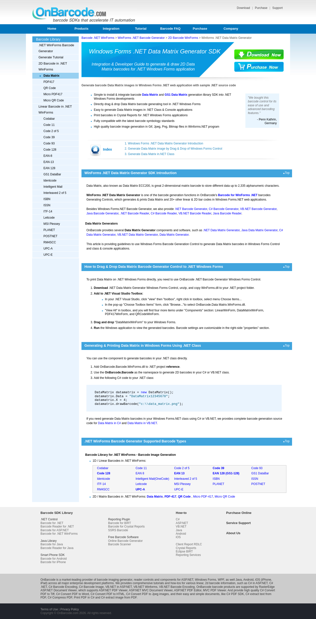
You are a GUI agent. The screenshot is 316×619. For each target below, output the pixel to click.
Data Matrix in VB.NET (142, 423)
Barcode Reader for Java (56, 548)
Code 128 (49, 149)
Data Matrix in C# (109, 423)
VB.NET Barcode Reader (194, 213)
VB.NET (181, 526)
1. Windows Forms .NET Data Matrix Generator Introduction (164, 143)
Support (277, 8)
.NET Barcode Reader (134, 213)
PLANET (49, 230)
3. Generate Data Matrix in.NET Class (149, 154)
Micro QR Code (53, 100)
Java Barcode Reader (227, 213)
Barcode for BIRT (119, 523)
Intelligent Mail (52, 186)
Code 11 (49, 125)
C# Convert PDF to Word (72, 594)
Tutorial (141, 28)
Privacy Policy (69, 609)
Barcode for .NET (51, 523)
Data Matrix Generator (174, 234)
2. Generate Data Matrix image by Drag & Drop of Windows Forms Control (173, 148)
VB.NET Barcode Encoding (177, 587)
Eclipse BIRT (184, 551)
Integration (111, 28)
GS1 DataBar (52, 174)
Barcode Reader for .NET (57, 526)
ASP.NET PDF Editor (187, 590)
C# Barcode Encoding (63, 587)
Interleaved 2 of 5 (54, 193)
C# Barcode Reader (164, 213)
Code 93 (49, 143)
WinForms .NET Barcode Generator (141, 38)
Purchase (261, 8)
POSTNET (50, 236)
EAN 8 (140, 473)
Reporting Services (188, 555)
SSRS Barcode (118, 530)
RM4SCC (49, 242)
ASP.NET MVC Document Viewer (151, 590)
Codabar (49, 118)
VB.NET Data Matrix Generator (137, 234)
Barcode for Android (53, 558)
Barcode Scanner (119, 544)
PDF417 (48, 82)
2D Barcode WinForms (183, 38)
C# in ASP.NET (258, 583)
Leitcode (49, 217)
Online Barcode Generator (125, 541)
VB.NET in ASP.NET (118, 587)
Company (230, 28)
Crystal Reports (186, 548)
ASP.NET (182, 523)
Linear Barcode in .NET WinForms (55, 109)
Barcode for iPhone (53, 562)
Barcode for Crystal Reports (126, 526)
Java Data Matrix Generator (259, 230)
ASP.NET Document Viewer (58, 590)
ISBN (46, 199)
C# (177, 519)
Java (179, 530)
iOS (178, 537)
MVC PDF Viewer (214, 590)
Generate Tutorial (51, 57)
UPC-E (48, 254)
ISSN (46, 205)
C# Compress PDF (60, 597)
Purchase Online (239, 513)
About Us (233, 533)
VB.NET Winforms (145, 587)
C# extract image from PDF (119, 597)
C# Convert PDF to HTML (107, 594)
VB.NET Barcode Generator (258, 209)
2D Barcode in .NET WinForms (53, 66)
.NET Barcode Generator (191, 209)
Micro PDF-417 (203, 496)
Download (244, 8)
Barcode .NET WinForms (97, 38)
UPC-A (48, 248)
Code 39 (49, 137)
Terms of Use (49, 609)
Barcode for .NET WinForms (59, 533)
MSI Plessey (51, 224)
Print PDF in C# (84, 597)
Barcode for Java (51, 544)
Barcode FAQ (170, 28)
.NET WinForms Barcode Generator (56, 48)
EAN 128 (49, 168)
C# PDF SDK (235, 594)
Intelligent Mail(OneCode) (152, 479)
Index (107, 149)
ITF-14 (47, 211)
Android (181, 533)
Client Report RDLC (189, 544)
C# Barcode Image (91, 587)
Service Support (238, 523)
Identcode (50, 180)
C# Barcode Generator (223, 209)
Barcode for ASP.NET (54, 530)
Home (51, 28)
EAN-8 (47, 156)
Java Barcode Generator (102, 213)
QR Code (49, 88)
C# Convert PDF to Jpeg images (147, 594)
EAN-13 (48, 162)
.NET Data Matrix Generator (221, 230)
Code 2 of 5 (51, 131)
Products (81, 28)
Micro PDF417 (52, 94)
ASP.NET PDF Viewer (113, 590)
